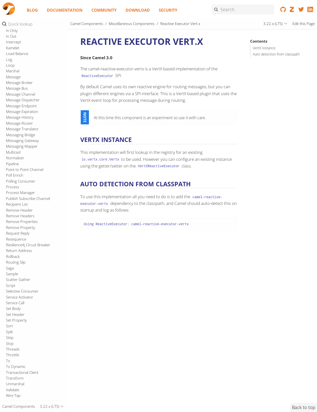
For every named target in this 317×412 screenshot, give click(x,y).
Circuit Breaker (18, 274)
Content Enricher (20, 298)
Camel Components (86, 23)
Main (10, 34)
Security (168, 10)
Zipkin (11, 231)
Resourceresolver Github (26, 116)
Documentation (64, 10)
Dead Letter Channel (23, 321)
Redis (10, 104)
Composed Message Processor (31, 292)
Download (138, 10)
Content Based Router (24, 269)
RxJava (11, 121)
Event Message (18, 355)
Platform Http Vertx (22, 81)
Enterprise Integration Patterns (32, 239)
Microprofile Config (22, 46)
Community (104, 10)
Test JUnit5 (15, 179)
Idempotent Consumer (25, 379)
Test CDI (13, 168)
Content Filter (17, 303)
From (10, 367)
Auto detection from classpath (276, 54)
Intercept (13, 396)
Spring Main (16, 133)
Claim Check (16, 280)
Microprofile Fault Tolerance (29, 52)
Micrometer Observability (27, 40)
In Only (12, 384)
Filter (10, 361)
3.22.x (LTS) (273, 23)
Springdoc (14, 150)
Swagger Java (17, 156)
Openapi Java (17, 63)
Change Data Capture (24, 257)
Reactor (12, 98)
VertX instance (264, 48)
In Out (11, 390)
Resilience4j (15, 110)
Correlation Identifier (23, 315)
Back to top (303, 407)
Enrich (11, 344)
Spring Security (18, 139)
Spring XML (15, 145)
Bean (10, 251)
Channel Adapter (20, 263)
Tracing (12, 208)
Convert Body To (20, 309)
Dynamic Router (19, 338)
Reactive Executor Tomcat (27, 87)
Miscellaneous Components (132, 23)
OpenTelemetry (18, 69)
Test (9, 162)
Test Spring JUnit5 (21, 197)
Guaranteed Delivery (23, 373)
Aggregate (14, 245)
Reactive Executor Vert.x (29, 92)
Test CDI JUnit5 (18, 173)
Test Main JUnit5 (19, 185)
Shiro (10, 127)
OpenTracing (16, 75)
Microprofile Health (22, 58)
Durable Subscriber (22, 332)
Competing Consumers (25, 286)
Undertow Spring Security (27, 214)
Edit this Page (303, 23)
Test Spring (15, 191)
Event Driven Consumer (25, 350)
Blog (32, 10)
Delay (10, 327)
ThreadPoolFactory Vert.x (27, 202)
